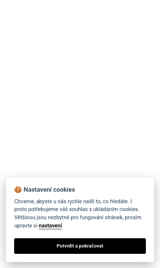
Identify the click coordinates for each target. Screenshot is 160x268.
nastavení (50, 226)
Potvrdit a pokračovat (80, 246)
